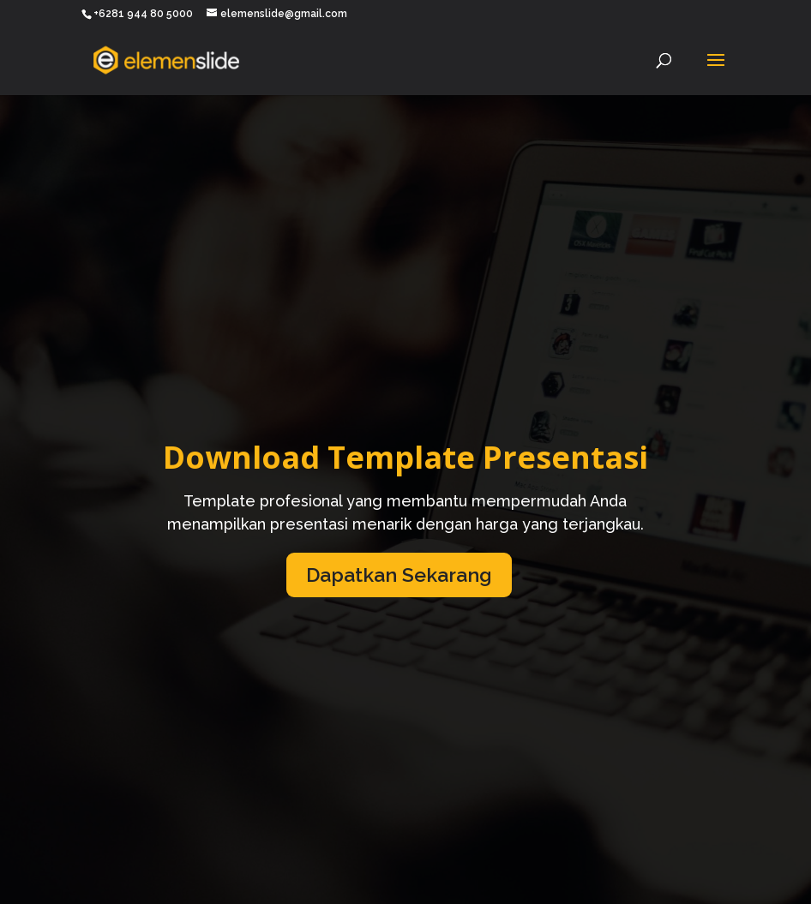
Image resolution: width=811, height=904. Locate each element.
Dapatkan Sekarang (399, 574)
